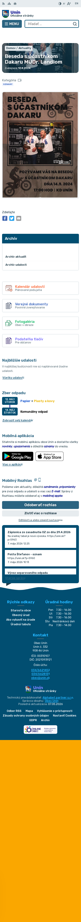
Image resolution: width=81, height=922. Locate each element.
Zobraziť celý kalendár (17, 408)
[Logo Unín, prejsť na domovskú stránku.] (40, 14)
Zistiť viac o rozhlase (40, 501)
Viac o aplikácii (12, 452)
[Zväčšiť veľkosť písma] (68, 3)
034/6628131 (41, 661)
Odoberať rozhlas (40, 492)
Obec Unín (51, 688)
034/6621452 (40, 657)
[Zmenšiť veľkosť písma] (64, 3)
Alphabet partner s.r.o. (58, 685)
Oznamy (7, 72)
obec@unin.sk (40, 665)
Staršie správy (15, 565)
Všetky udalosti (13, 365)
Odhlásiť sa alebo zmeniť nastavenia (40, 507)
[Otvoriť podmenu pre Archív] (74, 235)
